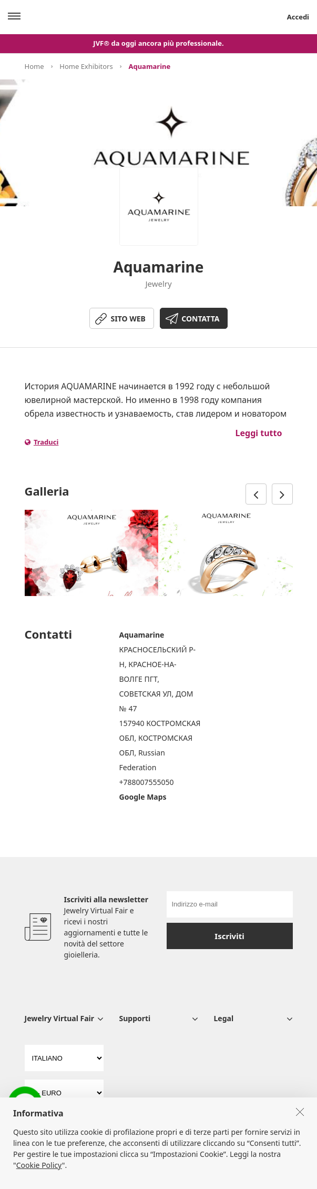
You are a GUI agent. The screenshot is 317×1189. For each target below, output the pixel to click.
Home (34, 66)
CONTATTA (200, 319)
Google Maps (143, 797)
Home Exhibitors (86, 66)
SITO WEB (128, 319)
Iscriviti (229, 936)
